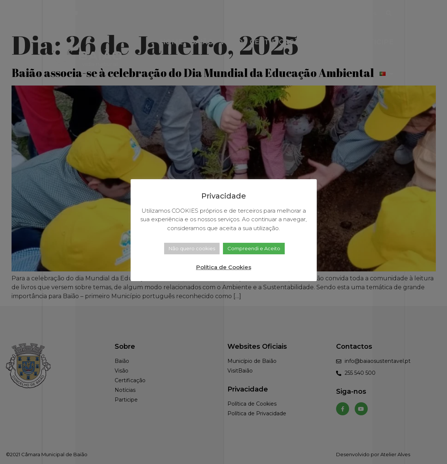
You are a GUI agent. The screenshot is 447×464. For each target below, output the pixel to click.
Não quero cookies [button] (192, 248)
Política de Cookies (223, 267)
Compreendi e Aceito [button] (253, 248)
